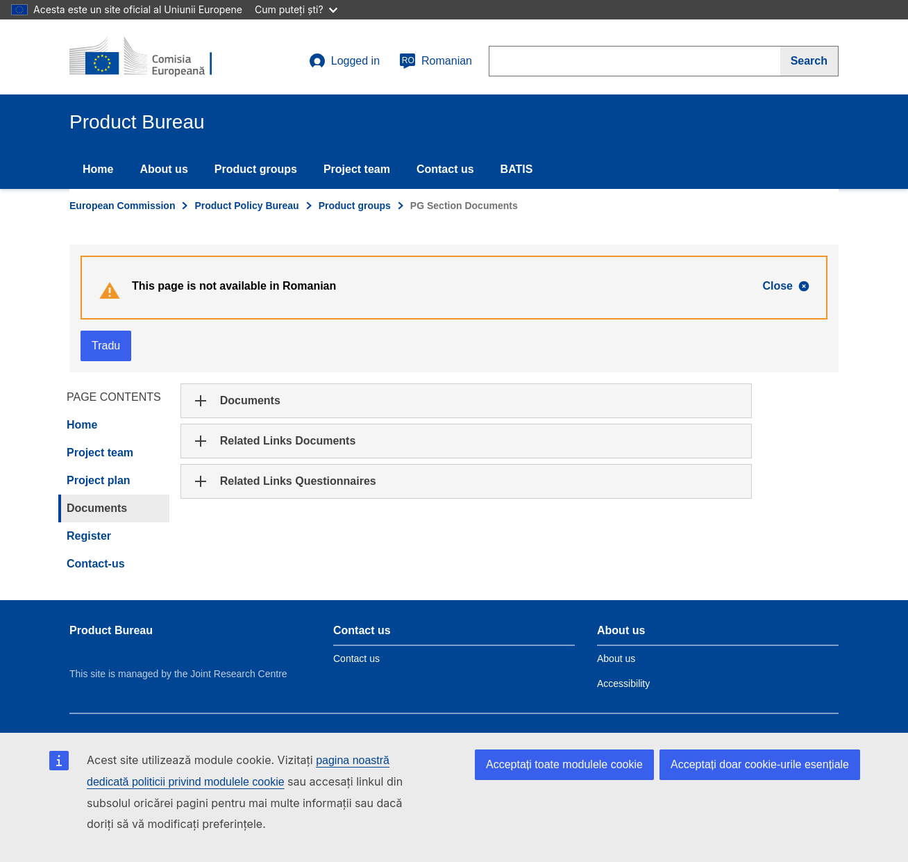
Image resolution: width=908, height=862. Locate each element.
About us (163, 169)
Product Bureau (111, 630)
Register (89, 536)
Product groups (256, 169)
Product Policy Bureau (246, 205)
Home (98, 169)
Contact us (445, 169)
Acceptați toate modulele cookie (564, 764)
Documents (97, 508)
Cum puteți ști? (296, 9)
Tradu (106, 345)
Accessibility (623, 683)
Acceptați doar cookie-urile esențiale (760, 764)
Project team (356, 169)
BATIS (517, 169)
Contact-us (96, 564)
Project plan (99, 480)
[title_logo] (153, 57)
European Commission (122, 205)
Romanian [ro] (435, 61)
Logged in (344, 61)
